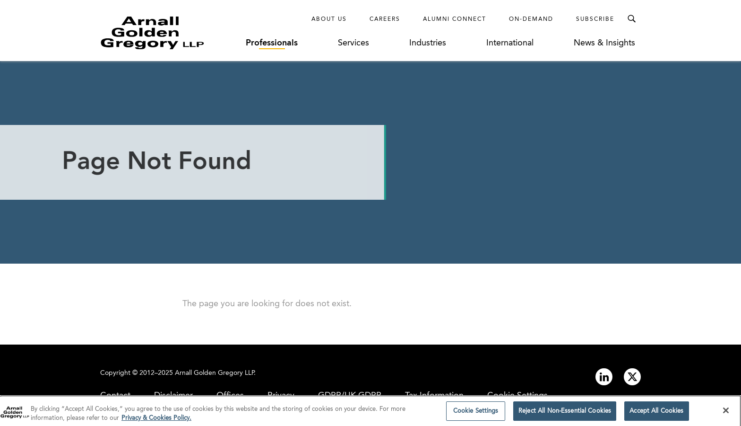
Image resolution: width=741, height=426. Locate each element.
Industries (427, 43)
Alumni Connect (454, 19)
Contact (115, 395)
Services (353, 43)
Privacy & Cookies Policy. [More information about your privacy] (156, 420)
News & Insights (604, 43)
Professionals (272, 43)
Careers (385, 19)
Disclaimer (173, 395)
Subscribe (595, 19)
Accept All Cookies (656, 413)
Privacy (280, 395)
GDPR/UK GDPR (349, 395)
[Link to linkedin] (603, 376)
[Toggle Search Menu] (631, 18)
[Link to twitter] (632, 376)
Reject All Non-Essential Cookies (564, 413)
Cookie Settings (517, 395)
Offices (230, 395)
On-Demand (531, 19)
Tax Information (434, 395)
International (510, 43)
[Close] (725, 412)
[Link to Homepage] (170, 33)
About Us (329, 19)
